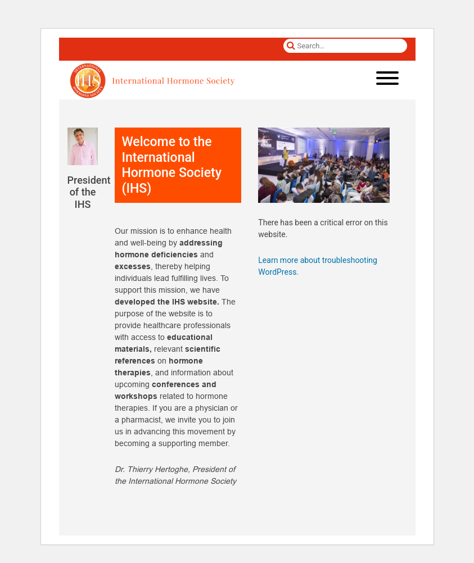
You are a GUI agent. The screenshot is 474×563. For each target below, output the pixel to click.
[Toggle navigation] (387, 80)
